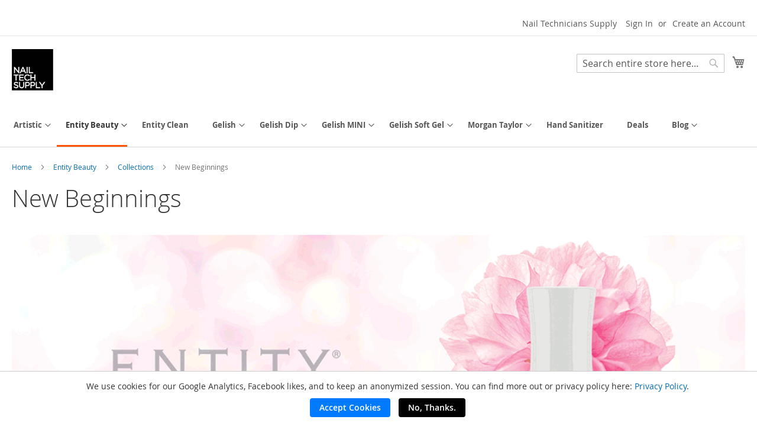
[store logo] (32, 70)
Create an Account (708, 23)
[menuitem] (28, 125)
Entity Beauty (75, 167)
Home (23, 167)
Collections (137, 167)
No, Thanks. (432, 407)
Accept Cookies (350, 407)
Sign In (639, 23)
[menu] (378, 126)
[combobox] (650, 63)
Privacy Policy (661, 386)
